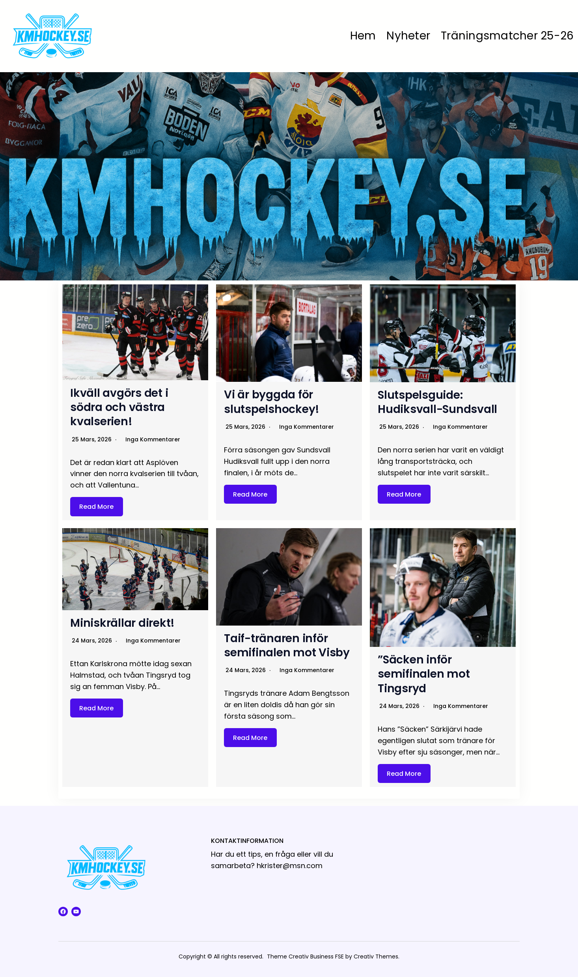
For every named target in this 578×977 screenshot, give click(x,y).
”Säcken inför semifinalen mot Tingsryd (424, 674)
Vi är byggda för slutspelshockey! (271, 402)
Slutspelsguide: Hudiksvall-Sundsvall (437, 402)
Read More (96, 506)
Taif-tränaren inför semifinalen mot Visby (287, 645)
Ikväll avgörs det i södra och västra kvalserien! (119, 407)
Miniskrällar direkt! (122, 623)
